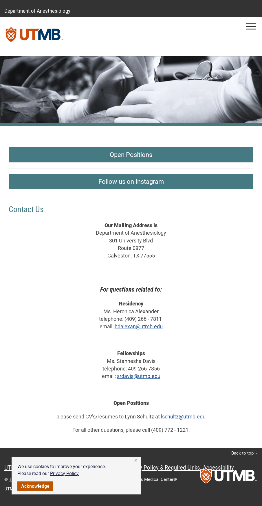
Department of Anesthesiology (37, 11)
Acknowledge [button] (35, 486)
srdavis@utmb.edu (138, 376)
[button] (136, 460)
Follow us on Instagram (131, 181)
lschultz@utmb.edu (183, 417)
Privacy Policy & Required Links (162, 467)
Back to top (244, 453)
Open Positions (131, 154)
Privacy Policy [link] (64, 473)
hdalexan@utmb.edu (139, 326)
